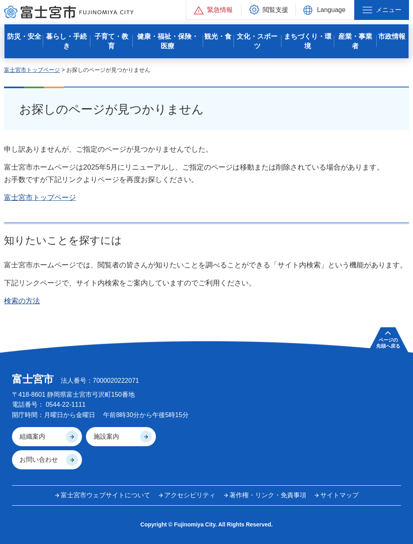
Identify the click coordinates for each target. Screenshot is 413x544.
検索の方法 (22, 301)
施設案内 (106, 436)
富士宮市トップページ (32, 70)
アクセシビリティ (189, 495)
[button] (213, 10)
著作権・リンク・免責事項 (267, 495)
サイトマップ (339, 495)
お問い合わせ (39, 459)
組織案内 (32, 436)
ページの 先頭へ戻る (388, 342)
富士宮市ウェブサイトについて (105, 495)
